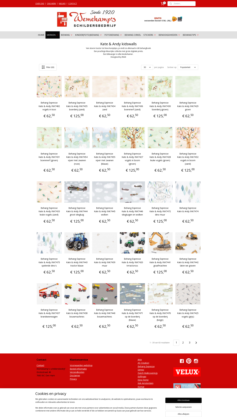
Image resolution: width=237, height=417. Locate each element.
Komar (141, 386)
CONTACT (72, 3)
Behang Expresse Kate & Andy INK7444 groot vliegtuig (77, 211)
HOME (41, 34)
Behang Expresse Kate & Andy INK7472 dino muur (160, 211)
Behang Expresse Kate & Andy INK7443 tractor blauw (77, 262)
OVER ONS (39, 3)
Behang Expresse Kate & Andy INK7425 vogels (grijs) (187, 313)
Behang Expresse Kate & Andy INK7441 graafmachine (160, 262)
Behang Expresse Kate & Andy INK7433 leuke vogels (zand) (49, 211)
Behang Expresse (146, 366)
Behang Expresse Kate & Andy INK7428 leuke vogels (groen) (160, 157)
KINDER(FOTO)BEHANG (88, 34)
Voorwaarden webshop (81, 365)
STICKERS (149, 34)
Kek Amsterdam (145, 383)
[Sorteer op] (188, 67)
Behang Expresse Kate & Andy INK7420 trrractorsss (132, 262)
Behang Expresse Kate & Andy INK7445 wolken (104, 211)
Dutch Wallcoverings (148, 373)
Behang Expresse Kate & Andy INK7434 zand (104, 106)
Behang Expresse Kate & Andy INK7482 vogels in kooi (49, 106)
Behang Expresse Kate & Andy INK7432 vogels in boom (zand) (187, 158)
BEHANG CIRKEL (133, 34)
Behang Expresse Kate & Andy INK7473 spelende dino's (49, 262)
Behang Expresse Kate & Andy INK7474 (187, 210)
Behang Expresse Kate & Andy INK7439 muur (104, 262)
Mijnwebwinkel (158, 411)
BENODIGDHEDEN (169, 34)
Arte (140, 359)
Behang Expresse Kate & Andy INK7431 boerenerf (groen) (49, 157)
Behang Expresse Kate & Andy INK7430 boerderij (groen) (160, 106)
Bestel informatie (78, 368)
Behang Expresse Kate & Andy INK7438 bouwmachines (77, 313)
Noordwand (143, 390)
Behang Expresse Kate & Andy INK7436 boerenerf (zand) (132, 106)
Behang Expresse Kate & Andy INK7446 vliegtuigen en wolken (132, 211)
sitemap (113, 411)
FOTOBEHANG (113, 34)
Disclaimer (75, 375)
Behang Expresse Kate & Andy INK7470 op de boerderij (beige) (160, 314)
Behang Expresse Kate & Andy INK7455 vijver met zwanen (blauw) (104, 158)
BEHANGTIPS (191, 34)
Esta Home (143, 379)
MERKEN (52, 34)
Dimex (141, 369)
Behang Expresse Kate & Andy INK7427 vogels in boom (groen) (132, 158)
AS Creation (143, 362)
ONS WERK (51, 3)
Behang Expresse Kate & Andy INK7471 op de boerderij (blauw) (132, 314)
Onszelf (141, 393)
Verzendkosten (77, 372)
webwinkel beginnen (131, 411)
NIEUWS (62, 3)
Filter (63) (47, 67)
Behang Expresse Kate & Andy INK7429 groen (187, 106)
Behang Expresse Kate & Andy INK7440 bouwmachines (104, 313)
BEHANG (67, 34)
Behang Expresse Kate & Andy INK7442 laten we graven (187, 262)
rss (120, 411)
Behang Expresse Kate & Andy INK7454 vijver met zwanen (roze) (77, 158)
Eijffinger (142, 376)
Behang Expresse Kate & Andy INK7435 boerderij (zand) (77, 106)
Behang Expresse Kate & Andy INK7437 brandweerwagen (49, 313)
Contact (40, 365)
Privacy (73, 379)
